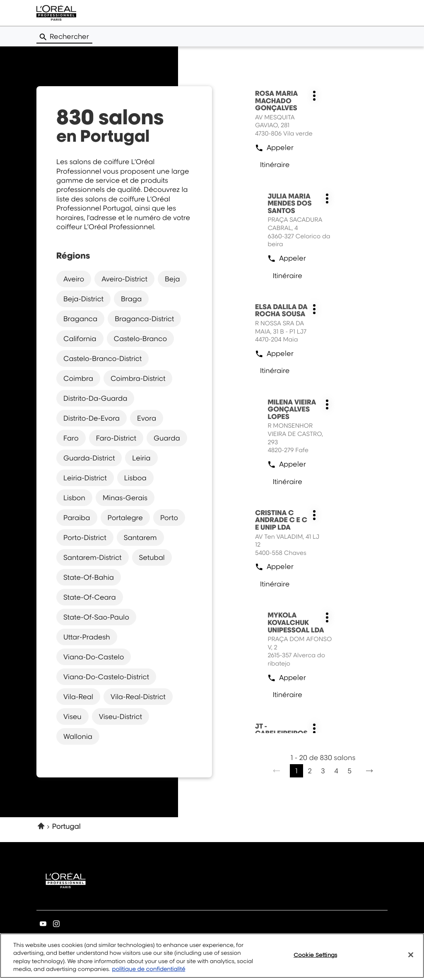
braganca (80, 318)
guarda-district (89, 457)
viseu (72, 716)
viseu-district (120, 716)
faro (71, 437)
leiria (141, 457)
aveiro (73, 278)
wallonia (77, 736)
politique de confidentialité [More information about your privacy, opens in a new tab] (148, 974)
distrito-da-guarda (95, 398)
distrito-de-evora (91, 418)
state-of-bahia (88, 577)
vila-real (78, 696)
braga (131, 298)
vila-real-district (138, 696)
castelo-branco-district (102, 358)
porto (169, 517)
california (79, 338)
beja (172, 278)
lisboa (135, 477)
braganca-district (144, 318)
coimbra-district (138, 378)
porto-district (84, 537)
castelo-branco (140, 338)
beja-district (83, 298)
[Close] (411, 960)
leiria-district (85, 477)
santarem (140, 537)
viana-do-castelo (93, 656)
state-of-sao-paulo (96, 616)
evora (146, 418)
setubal (152, 557)
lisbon (74, 497)
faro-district (116, 437)
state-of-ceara (89, 597)
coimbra (78, 378)
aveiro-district (124, 278)
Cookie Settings (315, 959)
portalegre (125, 517)
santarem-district (92, 557)
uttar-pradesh (86, 636)
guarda (167, 437)
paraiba (76, 517)
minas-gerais (125, 497)
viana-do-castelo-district (106, 676)
